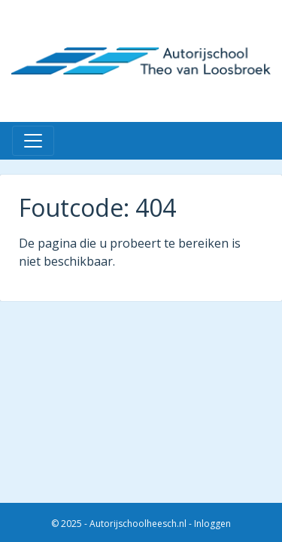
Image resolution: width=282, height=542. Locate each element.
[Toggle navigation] (33, 141)
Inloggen (212, 523)
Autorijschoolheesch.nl (137, 523)
